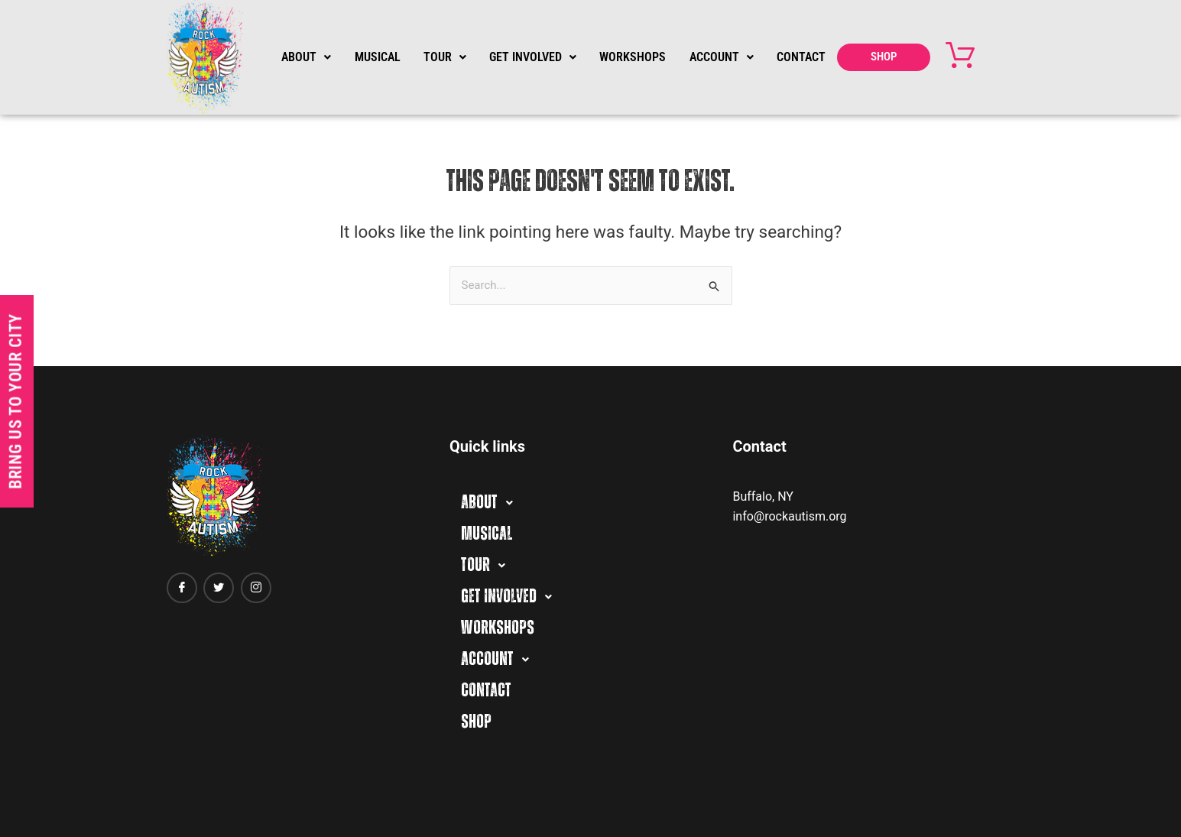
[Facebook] (182, 588)
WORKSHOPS (632, 57)
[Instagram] (256, 588)
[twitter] (218, 588)
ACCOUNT (721, 57)
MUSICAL (377, 57)
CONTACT (801, 57)
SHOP (884, 57)
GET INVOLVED (532, 57)
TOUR (444, 57)
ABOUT (306, 57)
